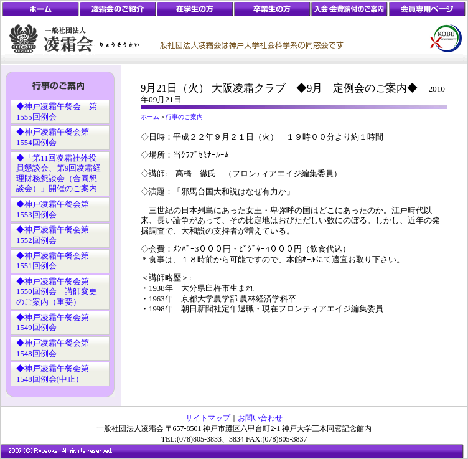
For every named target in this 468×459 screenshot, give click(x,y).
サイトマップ (207, 418)
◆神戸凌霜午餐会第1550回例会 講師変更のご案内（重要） (56, 291)
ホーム (150, 116)
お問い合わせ (260, 418)
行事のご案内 (184, 116)
